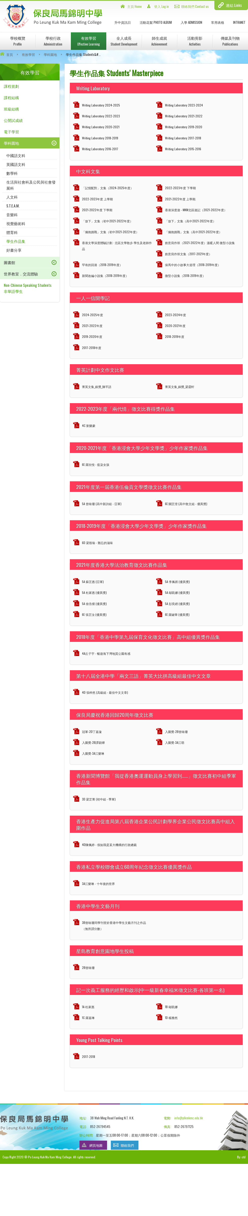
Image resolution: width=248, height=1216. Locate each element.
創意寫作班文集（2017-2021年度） (188, 254)
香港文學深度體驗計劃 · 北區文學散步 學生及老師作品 (117, 246)
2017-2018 (88, 1056)
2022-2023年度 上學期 (97, 199)
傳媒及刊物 (230, 41)
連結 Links (234, 5)
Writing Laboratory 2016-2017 (100, 149)
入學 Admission (191, 22)
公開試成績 (13, 120)
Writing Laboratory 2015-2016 (183, 149)
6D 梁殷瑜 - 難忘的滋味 (97, 542)
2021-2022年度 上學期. (180, 199)
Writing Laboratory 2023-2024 (184, 105)
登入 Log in (161, 6)
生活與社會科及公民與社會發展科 (31, 185)
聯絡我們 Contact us (195, 6)
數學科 (12, 173)
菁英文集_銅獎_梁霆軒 (179, 386)
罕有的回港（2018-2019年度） (102, 265)
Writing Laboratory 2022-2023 (101, 116)
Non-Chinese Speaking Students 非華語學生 (27, 288)
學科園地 (50, 54)
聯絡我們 (127, 1145)
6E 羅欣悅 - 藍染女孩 (95, 464)
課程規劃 (11, 86)
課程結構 (11, 97)
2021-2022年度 (92, 325)
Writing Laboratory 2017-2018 (183, 138)
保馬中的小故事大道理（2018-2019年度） (193, 265)
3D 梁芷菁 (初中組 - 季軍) (99, 799)
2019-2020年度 (92, 336)
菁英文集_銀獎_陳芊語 (96, 386)
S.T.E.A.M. (12, 205)
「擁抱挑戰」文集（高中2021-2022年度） (193, 232)
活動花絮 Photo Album (156, 22)
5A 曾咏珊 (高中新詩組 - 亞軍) (101, 504)
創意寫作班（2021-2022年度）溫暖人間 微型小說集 (200, 243)
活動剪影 (194, 41)
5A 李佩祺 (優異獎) (177, 581)
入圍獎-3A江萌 (174, 742)
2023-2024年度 (175, 315)
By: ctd (241, 1157)
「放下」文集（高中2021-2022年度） (190, 221)
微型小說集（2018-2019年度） (185, 275)
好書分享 (14, 250)
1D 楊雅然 (171, 1017)
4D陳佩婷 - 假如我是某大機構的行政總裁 (109, 844)
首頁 (9, 54)
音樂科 (12, 214)
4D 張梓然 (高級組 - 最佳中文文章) (105, 692)
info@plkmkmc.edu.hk (188, 1117)
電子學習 (11, 131)
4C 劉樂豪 (88, 425)
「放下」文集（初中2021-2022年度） (107, 221)
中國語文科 (15, 155)
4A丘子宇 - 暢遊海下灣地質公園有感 (106, 653)
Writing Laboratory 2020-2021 (100, 127)
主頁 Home (134, 6)
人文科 (12, 197)
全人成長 (124, 41)
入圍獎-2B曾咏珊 (176, 731)
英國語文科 (15, 164)
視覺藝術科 (15, 223)
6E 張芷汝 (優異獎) (94, 614)
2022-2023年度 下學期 (180, 188)
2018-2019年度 (174, 336)
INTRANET (239, 22)
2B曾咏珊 (88, 967)
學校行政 (53, 41)
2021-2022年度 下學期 (97, 210)
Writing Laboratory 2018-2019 (100, 138)
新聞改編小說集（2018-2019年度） (105, 275)
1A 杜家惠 (88, 1007)
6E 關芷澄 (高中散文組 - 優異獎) (186, 504)
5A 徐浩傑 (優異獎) (94, 603)
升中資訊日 (122, 22)
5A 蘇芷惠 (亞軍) (93, 581)
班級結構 (11, 109)
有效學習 (88, 41)
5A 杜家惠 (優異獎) (94, 592)
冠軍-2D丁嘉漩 (92, 731)
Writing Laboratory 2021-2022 (183, 116)
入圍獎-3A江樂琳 (93, 753)
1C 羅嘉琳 (88, 1017)
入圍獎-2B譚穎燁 (93, 742)
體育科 (12, 232)
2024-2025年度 (92, 315)
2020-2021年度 (175, 325)
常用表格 (217, 22)
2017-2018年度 (91, 347)
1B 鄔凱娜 (171, 1007)
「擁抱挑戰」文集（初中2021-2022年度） (110, 232)
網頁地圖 (95, 1145)
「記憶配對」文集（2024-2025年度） (107, 188)
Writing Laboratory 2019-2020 (183, 127)
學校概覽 (17, 41)
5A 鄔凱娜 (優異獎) (177, 592)
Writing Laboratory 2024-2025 (101, 105)
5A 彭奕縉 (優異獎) (177, 603)
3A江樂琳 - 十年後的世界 (98, 883)
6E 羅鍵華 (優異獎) (177, 614)
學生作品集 (15, 241)
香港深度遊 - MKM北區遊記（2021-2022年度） (196, 210)
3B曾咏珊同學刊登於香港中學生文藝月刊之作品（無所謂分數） (114, 925)
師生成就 (159, 41)
